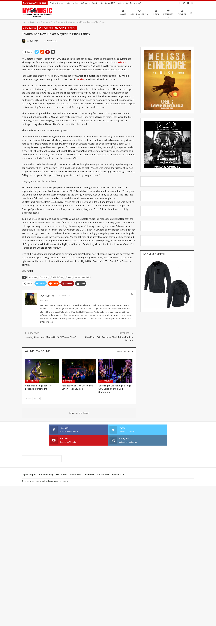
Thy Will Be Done (57, 277)
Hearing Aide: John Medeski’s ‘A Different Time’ (50, 337)
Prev (29, 398)
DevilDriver (44, 277)
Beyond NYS (135, 3)
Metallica (79, 79)
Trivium (69, 277)
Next (37, 398)
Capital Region (56, 3)
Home (123, 12)
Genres (182, 12)
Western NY (97, 3)
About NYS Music (139, 12)
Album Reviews (105, 381)
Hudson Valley (71, 3)
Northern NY (122, 3)
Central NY (110, 3)
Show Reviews (29, 28)
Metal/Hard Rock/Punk (66, 28)
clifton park (33, 277)
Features (168, 12)
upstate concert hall (82, 277)
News (156, 12)
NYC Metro (85, 3)
